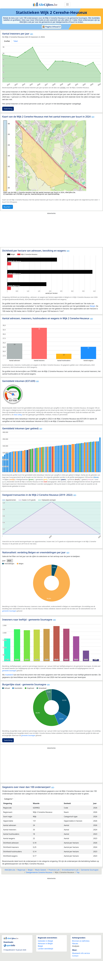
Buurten (7, 207)
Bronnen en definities (80, 941)
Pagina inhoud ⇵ (51, 26)
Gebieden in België (45, 941)
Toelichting (8, 109)
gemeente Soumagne (9, 611)
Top (78, 872)
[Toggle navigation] (67, 4)
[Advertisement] (51, 231)
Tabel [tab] (15, 41)
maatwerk (9, 675)
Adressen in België (45, 943)
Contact (75, 956)
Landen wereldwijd (45, 948)
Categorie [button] (8, 799)
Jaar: (4, 560)
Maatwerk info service (81, 953)
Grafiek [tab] (7, 41)
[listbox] (10, 560)
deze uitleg (18, 415)
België (92, 306)
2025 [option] (9, 560)
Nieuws (75, 943)
